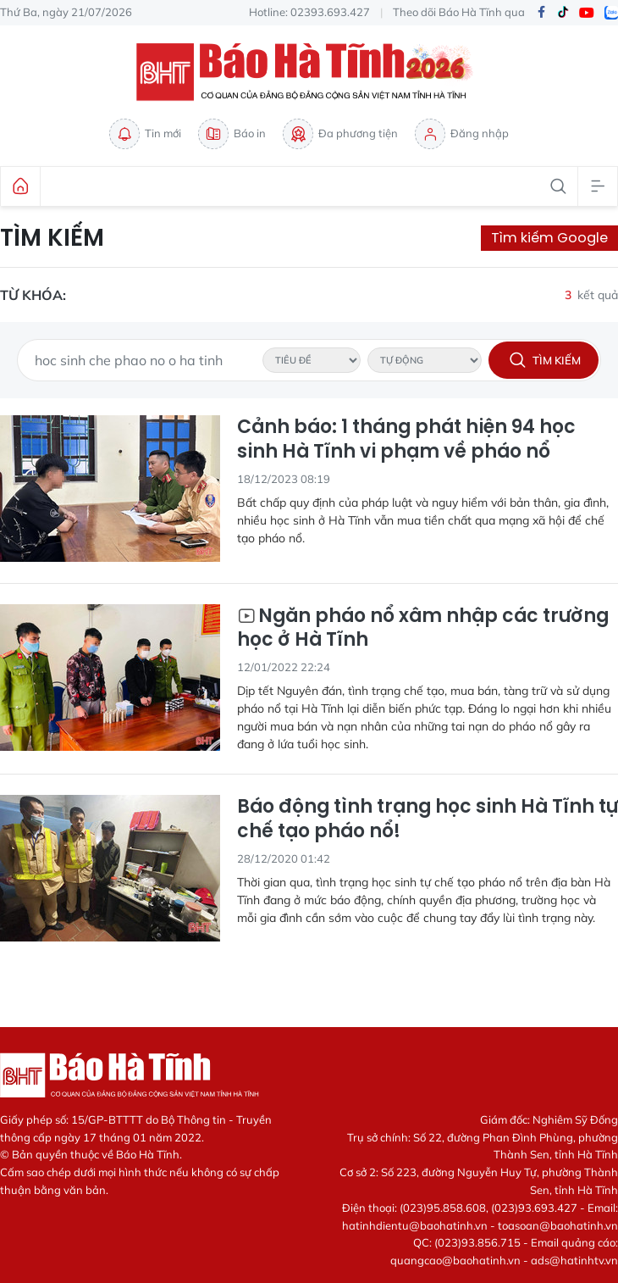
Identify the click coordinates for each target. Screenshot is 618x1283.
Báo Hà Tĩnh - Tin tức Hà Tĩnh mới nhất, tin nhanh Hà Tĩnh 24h (309, 72)
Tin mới (145, 134)
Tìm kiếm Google (549, 237)
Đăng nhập (462, 134)
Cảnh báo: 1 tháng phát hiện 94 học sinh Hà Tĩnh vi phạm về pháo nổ (406, 439)
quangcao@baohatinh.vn (455, 1260)
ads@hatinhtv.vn (574, 1260)
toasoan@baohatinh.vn (558, 1225)
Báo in (232, 134)
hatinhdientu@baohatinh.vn (415, 1225)
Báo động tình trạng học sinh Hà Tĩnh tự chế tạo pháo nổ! (427, 819)
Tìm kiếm (52, 238)
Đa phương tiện (340, 134)
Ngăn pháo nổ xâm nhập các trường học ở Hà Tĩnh (423, 628)
